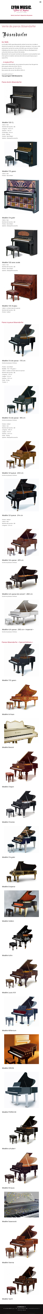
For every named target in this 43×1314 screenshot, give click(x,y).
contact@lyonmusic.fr (34, 1308)
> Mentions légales (21, 1310)
